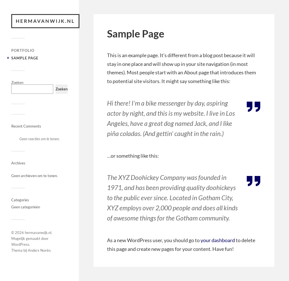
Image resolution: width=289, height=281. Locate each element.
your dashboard (218, 240)
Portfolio (22, 50)
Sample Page (24, 58)
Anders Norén (39, 250)
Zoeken (17, 82)
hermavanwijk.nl (45, 21)
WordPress (20, 244)
